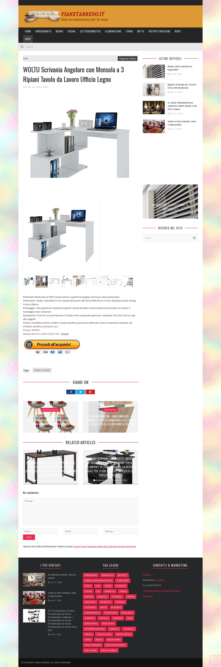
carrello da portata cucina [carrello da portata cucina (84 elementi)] (98, 580)
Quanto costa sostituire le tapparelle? (170, 207)
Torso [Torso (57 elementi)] (88, 639)
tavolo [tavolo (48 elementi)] (88, 634)
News (178, 31)
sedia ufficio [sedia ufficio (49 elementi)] (91, 623)
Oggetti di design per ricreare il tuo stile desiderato (182, 86)
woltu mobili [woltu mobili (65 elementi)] (113, 639)
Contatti (147, 574)
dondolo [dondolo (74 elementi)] (102, 596)
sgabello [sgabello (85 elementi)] (114, 629)
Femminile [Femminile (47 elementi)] (117, 596)
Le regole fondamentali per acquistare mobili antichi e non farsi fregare (182, 106)
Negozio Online (127, 58)
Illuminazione (113, 31)
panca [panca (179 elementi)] (104, 607)
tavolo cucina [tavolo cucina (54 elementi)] (104, 634)
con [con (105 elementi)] (98, 586)
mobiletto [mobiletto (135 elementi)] (106, 602)
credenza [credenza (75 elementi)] (121, 586)
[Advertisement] (79, 189)
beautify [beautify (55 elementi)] (122, 575)
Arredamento (43, 31)
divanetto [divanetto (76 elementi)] (110, 591)
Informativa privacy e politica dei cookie (161, 590)
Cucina (72, 31)
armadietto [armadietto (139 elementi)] (107, 575)
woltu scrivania (42, 370)
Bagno (59, 31)
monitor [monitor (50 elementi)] (120, 602)
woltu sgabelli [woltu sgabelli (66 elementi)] (108, 650)
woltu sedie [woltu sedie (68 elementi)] (91, 650)
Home (28, 31)
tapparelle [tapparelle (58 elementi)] (129, 629)
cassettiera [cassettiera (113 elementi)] (122, 580)
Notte (140, 31)
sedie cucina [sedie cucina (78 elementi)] (108, 623)
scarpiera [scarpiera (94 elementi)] (89, 618)
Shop (28, 39)
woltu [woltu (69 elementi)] (99, 639)
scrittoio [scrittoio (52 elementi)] (103, 618)
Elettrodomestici (90, 31)
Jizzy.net (160, 580)
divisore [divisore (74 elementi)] (89, 596)
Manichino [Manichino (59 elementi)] (90, 602)
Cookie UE (148, 596)
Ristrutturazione (159, 31)
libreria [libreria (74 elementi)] (130, 596)
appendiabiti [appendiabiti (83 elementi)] (91, 575)
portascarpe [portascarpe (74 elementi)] (111, 613)
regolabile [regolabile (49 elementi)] (127, 613)
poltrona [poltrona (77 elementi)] (116, 607)
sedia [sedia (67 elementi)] (129, 618)
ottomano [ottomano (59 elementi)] (90, 607)
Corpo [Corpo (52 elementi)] (108, 586)
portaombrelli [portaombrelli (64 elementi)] (92, 613)
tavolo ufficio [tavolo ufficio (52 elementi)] (123, 634)
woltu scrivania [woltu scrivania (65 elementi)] (93, 645)
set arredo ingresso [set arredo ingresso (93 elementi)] (95, 629)
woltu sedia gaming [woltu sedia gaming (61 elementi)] (115, 645)
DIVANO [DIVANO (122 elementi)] (123, 591)
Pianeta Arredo (42, 662)
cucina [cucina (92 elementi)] (88, 591)
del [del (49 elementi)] (98, 591)
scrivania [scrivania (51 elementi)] (117, 618)
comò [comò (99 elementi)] (88, 586)
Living (129, 31)
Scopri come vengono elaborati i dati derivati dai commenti (105, 546)
